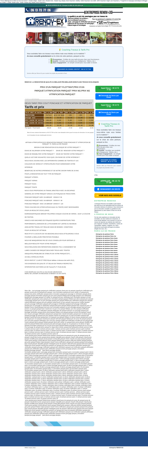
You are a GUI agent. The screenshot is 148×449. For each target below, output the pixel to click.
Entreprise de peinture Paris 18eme (107, 271)
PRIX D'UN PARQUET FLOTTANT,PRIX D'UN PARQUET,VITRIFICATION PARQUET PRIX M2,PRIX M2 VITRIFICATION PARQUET (62, 90)
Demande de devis (89, 30)
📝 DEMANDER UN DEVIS (108, 189)
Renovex (41, 30)
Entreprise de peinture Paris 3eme (106, 240)
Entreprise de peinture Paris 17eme (107, 269)
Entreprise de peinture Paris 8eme (106, 250)
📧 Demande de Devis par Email (109, 96)
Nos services (54, 30)
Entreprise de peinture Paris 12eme (107, 258)
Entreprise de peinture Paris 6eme (106, 246)
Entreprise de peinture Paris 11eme (107, 256)
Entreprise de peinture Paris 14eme (107, 263)
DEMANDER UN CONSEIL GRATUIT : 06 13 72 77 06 (109, 160)
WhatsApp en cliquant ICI (92, 5)
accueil (30, 30)
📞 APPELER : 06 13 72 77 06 (108, 182)
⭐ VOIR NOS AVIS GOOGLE (108, 195)
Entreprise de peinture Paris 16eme (107, 267)
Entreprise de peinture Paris (105, 234)
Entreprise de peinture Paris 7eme (106, 248)
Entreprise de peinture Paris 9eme (106, 252)
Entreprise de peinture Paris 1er (106, 236)
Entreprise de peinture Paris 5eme (106, 244)
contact (104, 30)
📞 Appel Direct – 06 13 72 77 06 (109, 89)
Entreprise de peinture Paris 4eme (106, 242)
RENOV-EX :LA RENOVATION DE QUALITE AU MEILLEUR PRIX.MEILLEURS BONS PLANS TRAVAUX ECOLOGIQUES (62, 82)
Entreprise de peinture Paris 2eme (106, 238)
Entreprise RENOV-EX (116, 447)
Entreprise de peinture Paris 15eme (107, 265)
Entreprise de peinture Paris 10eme (107, 254)
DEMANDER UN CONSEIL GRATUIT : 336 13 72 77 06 (74, 69)
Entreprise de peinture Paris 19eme (107, 273)
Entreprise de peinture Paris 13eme (107, 261)
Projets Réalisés (71, 30)
